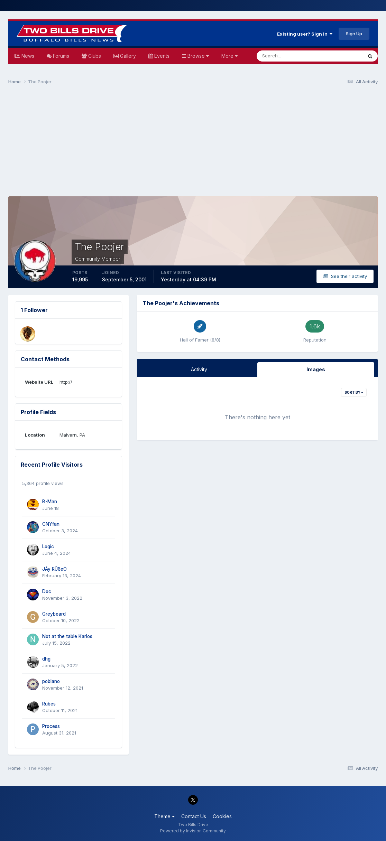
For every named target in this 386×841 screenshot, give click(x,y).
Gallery (127, 56)
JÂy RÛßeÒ (54, 569)
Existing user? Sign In (304, 34)
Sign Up (354, 33)
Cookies (222, 816)
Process (51, 726)
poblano (51, 681)
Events (161, 56)
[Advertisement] (193, 143)
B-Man (49, 501)
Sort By (353, 392)
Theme (164, 816)
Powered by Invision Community (193, 830)
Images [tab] (315, 369)
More (229, 56)
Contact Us (193, 816)
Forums (60, 56)
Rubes (49, 704)
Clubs (94, 56)
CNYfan (50, 524)
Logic (48, 546)
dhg (46, 659)
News (27, 56)
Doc (46, 591)
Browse (197, 56)
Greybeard (54, 614)
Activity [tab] (199, 369)
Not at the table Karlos (67, 636)
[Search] (287, 56)
